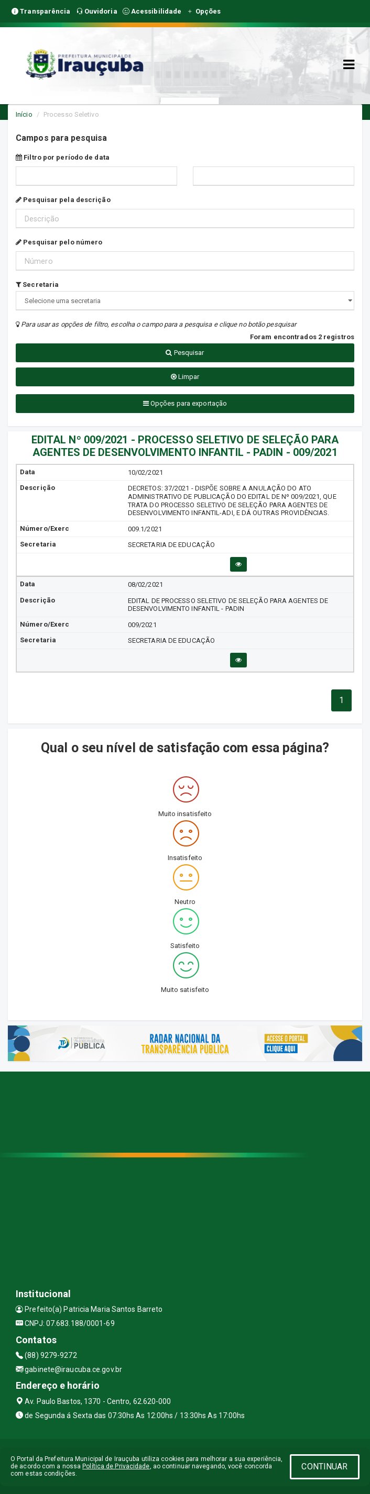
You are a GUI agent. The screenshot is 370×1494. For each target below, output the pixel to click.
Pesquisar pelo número (59, 242)
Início (24, 114)
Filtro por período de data (63, 157)
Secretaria (37, 284)
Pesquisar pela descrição (63, 200)
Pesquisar (185, 352)
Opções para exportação (185, 403)
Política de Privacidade (115, 1466)
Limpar (185, 377)
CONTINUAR (324, 1466)
